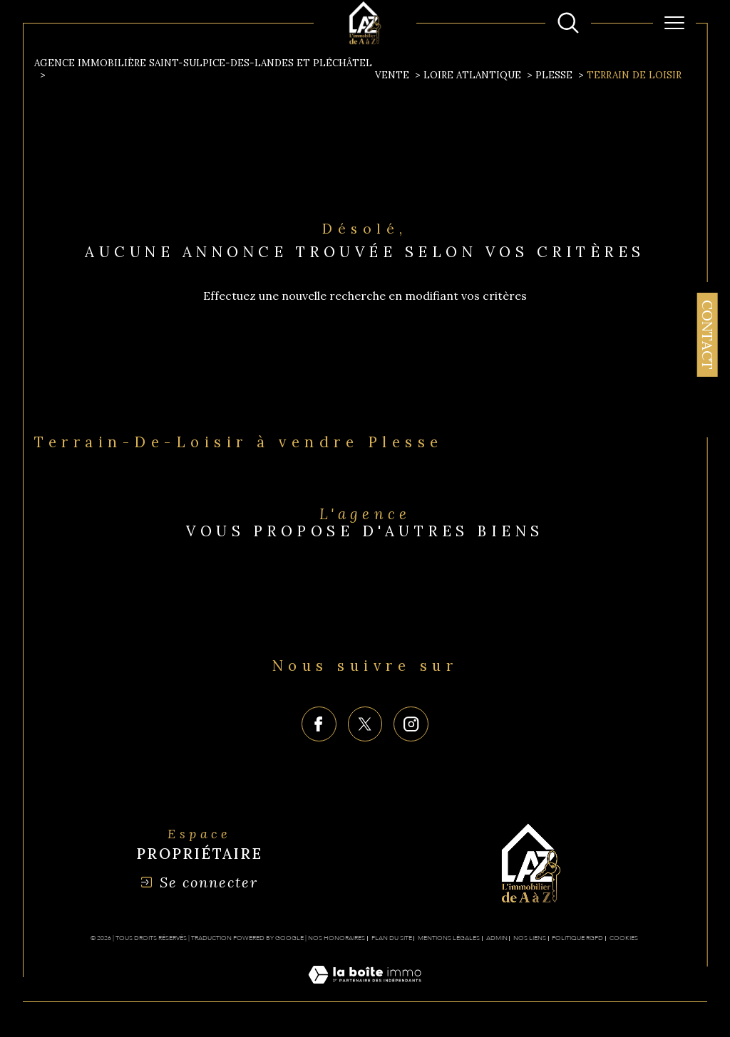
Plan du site (391, 938)
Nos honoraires (336, 938)
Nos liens (529, 938)
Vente (392, 75)
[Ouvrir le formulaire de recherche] (568, 22)
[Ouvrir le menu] (674, 23)
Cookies (624, 938)
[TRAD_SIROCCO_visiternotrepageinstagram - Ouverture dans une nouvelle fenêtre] (411, 724)
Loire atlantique (472, 75)
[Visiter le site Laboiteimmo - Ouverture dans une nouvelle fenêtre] (364, 991)
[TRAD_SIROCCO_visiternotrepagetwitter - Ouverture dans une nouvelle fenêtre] (365, 724)
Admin (497, 938)
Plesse (553, 75)
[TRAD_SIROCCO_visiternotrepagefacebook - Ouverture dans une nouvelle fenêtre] (319, 724)
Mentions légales (449, 938)
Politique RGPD (577, 938)
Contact (707, 335)
